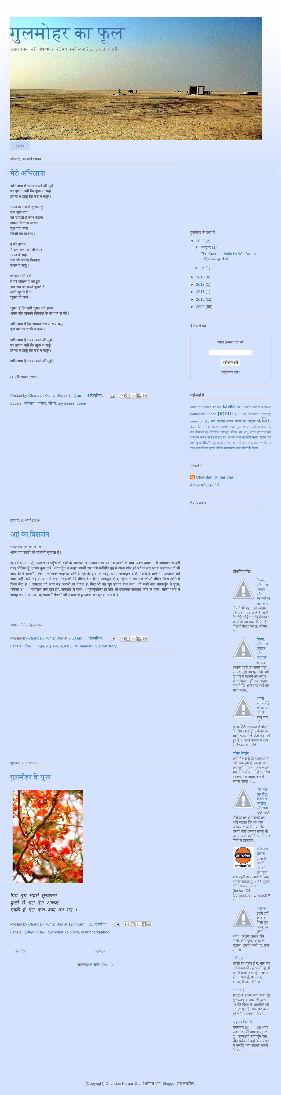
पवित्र (234, 432)
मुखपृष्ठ (20, 145)
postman (253, 414)
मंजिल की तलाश (263, 851)
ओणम (229, 421)
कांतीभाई (238, 990)
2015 (201, 277)
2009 (201, 306)
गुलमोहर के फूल (30, 777)
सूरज (212, 448)
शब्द (251, 443)
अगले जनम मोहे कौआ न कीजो (263, 705)
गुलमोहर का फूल (67, 33)
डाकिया (256, 427)
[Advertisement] (95, 462)
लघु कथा (52, 646)
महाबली (246, 437)
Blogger (169, 1083)
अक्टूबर (206, 247)
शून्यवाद (65, 646)
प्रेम (268, 432)
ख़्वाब (238, 448)
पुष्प (240, 432)
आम (212, 421)
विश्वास (243, 443)
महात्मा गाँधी (234, 437)
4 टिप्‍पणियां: (95, 395)
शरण (256, 443)
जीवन (52, 403)
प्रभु (246, 432)
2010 (201, 299)
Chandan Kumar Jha (214, 477)
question (196, 421)
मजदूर (218, 437)
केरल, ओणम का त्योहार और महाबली (263, 648)
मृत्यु (198, 443)
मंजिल (211, 437)
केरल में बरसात (206, 427)
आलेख (221, 421)
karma (217, 407)
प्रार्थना (261, 432)
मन (224, 437)
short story (108, 646)
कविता (41, 403)
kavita (229, 406)
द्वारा (236, 372)
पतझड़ (261, 908)
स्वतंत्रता (229, 448)
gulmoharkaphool (95, 932)
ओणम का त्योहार (245, 421)
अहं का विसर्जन (29, 534)
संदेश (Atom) (103, 964)
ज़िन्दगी (246, 448)
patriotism (197, 414)
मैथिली (206, 443)
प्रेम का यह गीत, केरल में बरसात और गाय (262, 798)
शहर (192, 448)
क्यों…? (238, 958)
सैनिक (219, 448)
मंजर (203, 437)
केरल (193, 427)
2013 (201, 284)
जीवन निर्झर (241, 753)
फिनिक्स (194, 437)
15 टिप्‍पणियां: (99, 924)
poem (81, 403)
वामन (235, 443)
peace (211, 414)
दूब (206, 432)
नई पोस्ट (20, 951)
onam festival (261, 407)
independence (201, 407)
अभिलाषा (29, 403)
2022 (201, 241)
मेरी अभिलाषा (27, 173)
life (75, 646)
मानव (255, 437)
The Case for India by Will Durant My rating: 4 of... (228, 256)
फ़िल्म (255, 448)
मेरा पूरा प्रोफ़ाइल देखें (204, 485)
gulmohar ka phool (63, 932)
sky (207, 421)
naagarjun (88, 646)
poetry (240, 414)
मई (203, 268)
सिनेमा (204, 448)
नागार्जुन (38, 646)
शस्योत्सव (266, 443)
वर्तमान (228, 443)
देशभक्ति (214, 432)
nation (247, 407)
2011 (201, 292)
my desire (66, 403)
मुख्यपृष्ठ (100, 951)
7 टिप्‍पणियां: (95, 638)
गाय (218, 427)
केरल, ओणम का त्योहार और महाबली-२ (263, 589)
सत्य (198, 448)
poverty (266, 414)
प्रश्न (253, 432)
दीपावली (200, 432)
